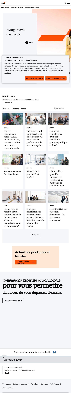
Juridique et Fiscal (17, 7)
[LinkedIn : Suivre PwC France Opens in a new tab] (54, 352)
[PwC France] (3, 2)
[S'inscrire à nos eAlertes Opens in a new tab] (26, 262)
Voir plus (35, 235)
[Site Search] (65, 3)
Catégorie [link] (15, 108)
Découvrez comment (13, 301)
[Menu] (68, 3)
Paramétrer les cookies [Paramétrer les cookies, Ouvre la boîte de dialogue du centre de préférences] (34, 78)
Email (7, 373)
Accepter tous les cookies (55, 78)
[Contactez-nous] (12, 360)
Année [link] (23, 108)
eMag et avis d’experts (32, 7)
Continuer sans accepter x (13, 57)
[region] (35, 69)
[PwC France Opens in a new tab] (55, 384)
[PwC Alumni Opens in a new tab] (7, 388)
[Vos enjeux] (6, 384)
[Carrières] (44, 384)
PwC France (5, 7)
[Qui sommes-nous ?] (21, 384)
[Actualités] (35, 384)
